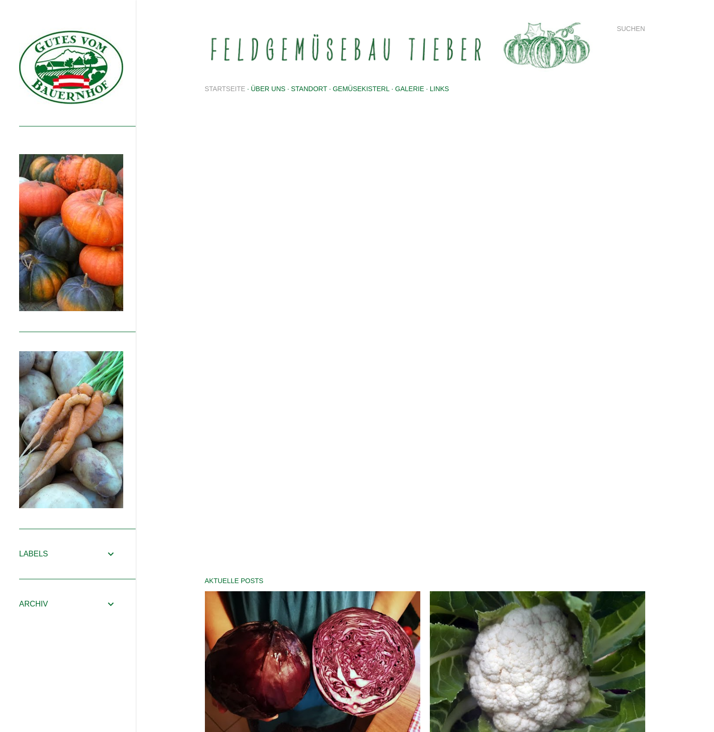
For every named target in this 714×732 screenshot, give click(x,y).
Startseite (225, 89)
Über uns (268, 89)
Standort (309, 89)
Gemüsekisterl (361, 89)
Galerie (409, 89)
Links (439, 89)
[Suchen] (631, 28)
